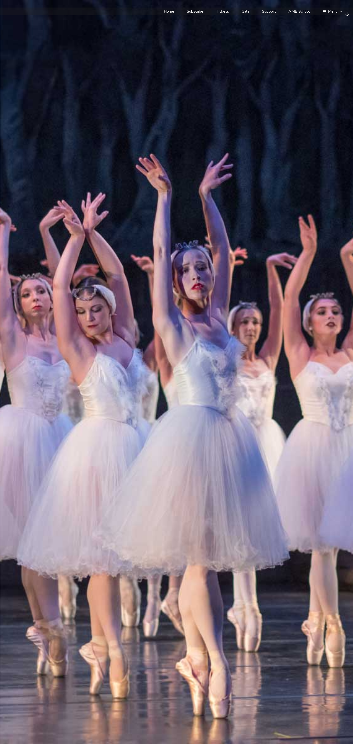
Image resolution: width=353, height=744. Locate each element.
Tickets (222, 11)
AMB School (299, 11)
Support (269, 11)
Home (169, 11)
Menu (335, 11)
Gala (245, 11)
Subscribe (195, 11)
